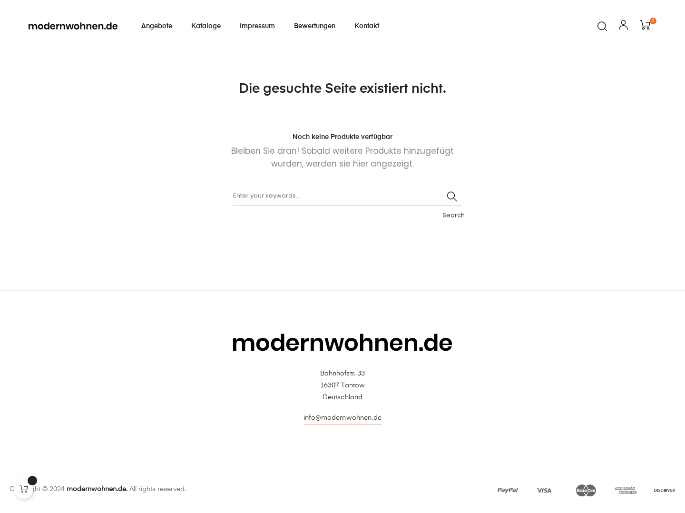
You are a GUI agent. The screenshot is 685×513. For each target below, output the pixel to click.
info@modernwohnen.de (342, 417)
